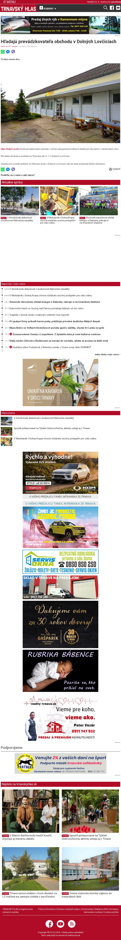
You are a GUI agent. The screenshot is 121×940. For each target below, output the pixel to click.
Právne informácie (46, 909)
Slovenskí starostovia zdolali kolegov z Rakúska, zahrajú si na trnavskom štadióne (97, 220)
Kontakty (113, 909)
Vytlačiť (114, 169)
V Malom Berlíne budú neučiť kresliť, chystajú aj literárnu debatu (27, 837)
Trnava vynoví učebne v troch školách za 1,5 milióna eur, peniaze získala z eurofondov (29, 895)
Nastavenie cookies (93, 912)
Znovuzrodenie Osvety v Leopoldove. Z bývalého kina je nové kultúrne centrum (55, 334)
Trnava (6, 836)
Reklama (99, 909)
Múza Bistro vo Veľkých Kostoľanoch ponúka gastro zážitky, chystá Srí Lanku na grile (56, 327)
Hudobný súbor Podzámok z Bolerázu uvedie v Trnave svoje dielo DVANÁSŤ (50, 347)
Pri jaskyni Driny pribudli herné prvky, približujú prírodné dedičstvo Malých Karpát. (55, 321)
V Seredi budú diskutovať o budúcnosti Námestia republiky (17, 219)
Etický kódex (87, 909)
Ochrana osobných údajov (68, 909)
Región (14, 46)
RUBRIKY (48, 8)
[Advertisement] (27, 259)
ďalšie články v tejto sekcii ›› (107, 355)
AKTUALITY (6, 46)
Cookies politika (111, 912)
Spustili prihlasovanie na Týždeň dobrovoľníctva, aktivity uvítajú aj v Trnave (52, 428)
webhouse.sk (74, 935)
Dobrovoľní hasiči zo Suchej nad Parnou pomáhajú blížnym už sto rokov (46, 308)
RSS (106, 909)
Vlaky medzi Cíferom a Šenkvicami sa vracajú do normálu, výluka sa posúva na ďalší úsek (58, 340)
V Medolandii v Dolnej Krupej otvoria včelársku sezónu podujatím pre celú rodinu (57, 220)
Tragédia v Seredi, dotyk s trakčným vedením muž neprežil (39, 314)
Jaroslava (116, 1)
